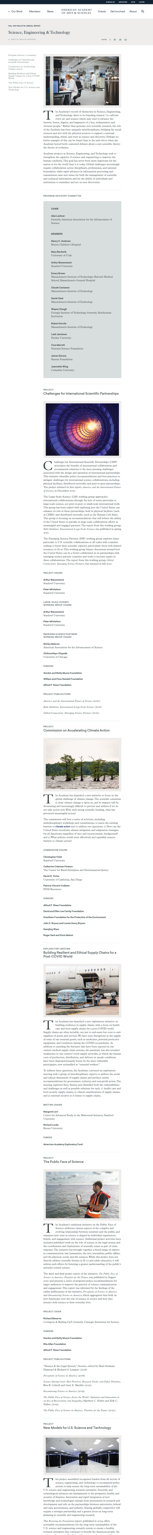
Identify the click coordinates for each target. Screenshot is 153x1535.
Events (102, 12)
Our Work (17, 12)
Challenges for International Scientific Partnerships (21, 61)
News (50, 12)
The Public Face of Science (20, 83)
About (133, 12)
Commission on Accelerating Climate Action (21, 68)
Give (133, 2)
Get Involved (117, 12)
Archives (123, 2)
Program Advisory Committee (22, 55)
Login (142, 2)
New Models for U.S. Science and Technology (24, 88)
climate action (62, 827)
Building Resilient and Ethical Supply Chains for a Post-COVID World (24, 76)
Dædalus (110, 2)
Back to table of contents (23, 39)
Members (34, 12)
